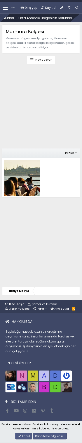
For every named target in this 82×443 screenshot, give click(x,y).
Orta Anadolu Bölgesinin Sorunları (48, 18)
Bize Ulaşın (16, 304)
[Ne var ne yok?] (69, 7)
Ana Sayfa (60, 309)
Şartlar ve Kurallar (44, 304)
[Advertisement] (41, 107)
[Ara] (77, 7)
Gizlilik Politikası (19, 309)
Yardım (42, 309)
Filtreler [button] (69, 153)
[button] (5, 8)
